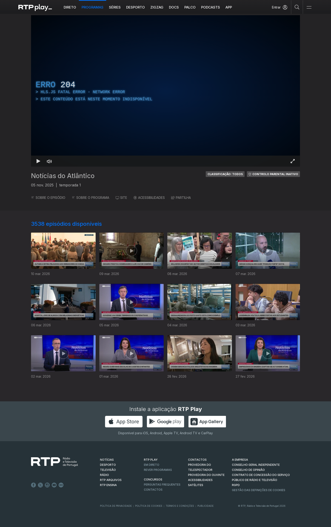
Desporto (135, 7)
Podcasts (210, 7)
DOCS (174, 7)
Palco (190, 7)
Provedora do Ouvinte (206, 475)
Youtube (54, 485)
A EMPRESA (240, 459)
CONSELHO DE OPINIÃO (248, 470)
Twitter (40, 485)
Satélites (195, 485)
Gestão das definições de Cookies (258, 490)
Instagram (47, 485)
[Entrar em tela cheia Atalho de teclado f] (292, 161)
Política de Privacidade (116, 505)
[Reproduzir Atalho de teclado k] (38, 161)
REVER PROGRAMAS (158, 470)
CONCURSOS (153, 479)
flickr (61, 485)
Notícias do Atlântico (62, 176)
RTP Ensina (108, 485)
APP (228, 7)
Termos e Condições (180, 505)
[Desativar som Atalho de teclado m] (49, 161)
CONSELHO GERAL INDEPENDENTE (256, 464)
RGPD (236, 485)
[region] (165, 91)
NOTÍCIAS (107, 459)
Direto (70, 7)
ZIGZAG (156, 7)
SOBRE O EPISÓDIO (48, 198)
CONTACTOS (197, 459)
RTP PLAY (151, 459)
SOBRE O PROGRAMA (90, 198)
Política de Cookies (148, 505)
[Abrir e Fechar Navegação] (309, 7)
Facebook (33, 485)
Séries (115, 7)
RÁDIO (104, 475)
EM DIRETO (151, 464)
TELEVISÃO (108, 470)
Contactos (153, 489)
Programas (92, 7)
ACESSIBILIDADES (149, 198)
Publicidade (205, 505)
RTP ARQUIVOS (111, 480)
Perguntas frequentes (162, 484)
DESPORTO (108, 464)
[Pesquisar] (297, 7)
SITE (121, 198)
